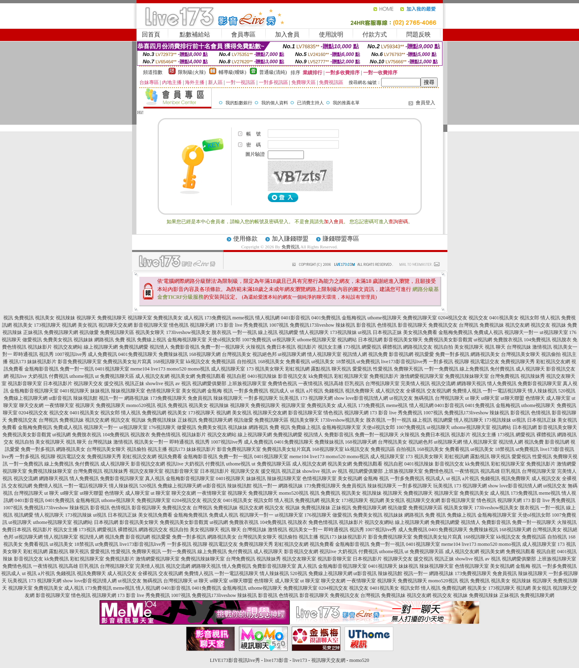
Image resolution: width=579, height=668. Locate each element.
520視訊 (566, 391)
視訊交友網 (517, 325)
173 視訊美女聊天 (265, 369)
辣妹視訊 (345, 325)
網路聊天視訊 (471, 383)
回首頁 (151, 34)
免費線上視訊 (151, 340)
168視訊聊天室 (168, 361)
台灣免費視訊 (504, 376)
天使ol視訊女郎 (224, 340)
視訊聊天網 (202, 325)
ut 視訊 (297, 391)
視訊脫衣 (561, 340)
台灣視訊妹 (519, 347)
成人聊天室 (558, 398)
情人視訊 (550, 318)
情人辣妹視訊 (542, 391)
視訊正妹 (134, 383)
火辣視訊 (255, 347)
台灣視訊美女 (236, 354)
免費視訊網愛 (133, 347)
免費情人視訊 (466, 391)
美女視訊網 (194, 391)
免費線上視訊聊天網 (26, 398)
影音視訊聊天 (412, 325)
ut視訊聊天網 (292, 354)
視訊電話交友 (484, 361)
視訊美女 (44, 318)
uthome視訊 (81, 376)
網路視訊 (104, 340)
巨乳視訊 (354, 383)
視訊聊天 (86, 318)
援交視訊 (114, 383)
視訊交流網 (443, 383)
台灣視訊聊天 (449, 398)
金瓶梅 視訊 (220, 391)
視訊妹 (558, 325)
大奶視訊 (38, 376)
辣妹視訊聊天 (228, 398)
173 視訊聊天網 (316, 398)
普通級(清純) (273, 72)
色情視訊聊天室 (163, 391)
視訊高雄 (333, 383)
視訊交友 (478, 318)
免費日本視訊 (281, 347)
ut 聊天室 (161, 493)
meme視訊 (243, 318)
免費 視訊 (125, 340)
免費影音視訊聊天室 (540, 383)
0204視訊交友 (452, 318)
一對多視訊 (441, 361)
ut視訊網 (483, 340)
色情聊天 (535, 398)
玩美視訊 (289, 398)
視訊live (18, 376)
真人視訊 (155, 478)
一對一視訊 (244, 332)
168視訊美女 (271, 361)
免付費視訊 (502, 369)
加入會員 (287, 34)
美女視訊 (87, 325)
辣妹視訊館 (85, 398)
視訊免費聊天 (359, 391)
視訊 (8, 318)
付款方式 (374, 34)
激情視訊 (542, 347)
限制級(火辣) (192, 72)
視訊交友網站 (67, 347)
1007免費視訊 (256, 340)
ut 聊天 (472, 398)
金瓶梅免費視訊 (455, 332)
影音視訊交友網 (148, 464)
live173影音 (276, 660)
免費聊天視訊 (408, 369)
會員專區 (243, 34)
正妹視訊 (33, 332)
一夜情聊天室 (59, 405)
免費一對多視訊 (452, 354)
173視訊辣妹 (343, 332)
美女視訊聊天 (469, 347)
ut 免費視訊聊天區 (114, 376)
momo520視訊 (141, 405)
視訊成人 (279, 391)
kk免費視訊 (320, 376)
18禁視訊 (346, 361)
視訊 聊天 (495, 347)
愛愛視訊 (362, 369)
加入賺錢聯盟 (290, 238)
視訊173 (17, 361)
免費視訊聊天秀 (518, 361)
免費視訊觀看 (211, 376)
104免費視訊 (537, 340)
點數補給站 (195, 34)
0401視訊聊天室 (112, 369)
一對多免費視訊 (251, 391)
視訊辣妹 (65, 318)
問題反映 (418, 34)
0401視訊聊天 (74, 391)
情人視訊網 (267, 318)
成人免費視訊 (102, 354)
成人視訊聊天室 (228, 369)
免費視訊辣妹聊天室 (467, 376)
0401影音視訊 (295, 318)
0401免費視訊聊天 (137, 354)
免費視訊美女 (167, 318)
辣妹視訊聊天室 (128, 391)
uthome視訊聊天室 (316, 340)
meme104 (140, 369)
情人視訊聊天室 (324, 354)
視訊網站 (347, 340)
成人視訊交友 (390, 391)
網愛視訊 (371, 347)
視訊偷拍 (551, 354)
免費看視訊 (298, 361)
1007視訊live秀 (71, 354)
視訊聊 (461, 361)
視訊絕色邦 (264, 354)
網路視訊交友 (417, 347)
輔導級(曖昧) (232, 72)
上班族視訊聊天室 (247, 383)
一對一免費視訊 (441, 369)
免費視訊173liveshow (312, 325)
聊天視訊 (341, 369)
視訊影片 (307, 347)
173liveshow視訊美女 (188, 332)
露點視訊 (320, 369)
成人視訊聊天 (530, 369)
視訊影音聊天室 (25, 383)
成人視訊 (193, 318)
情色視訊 (179, 325)
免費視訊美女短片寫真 (127, 361)
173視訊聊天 (47, 325)
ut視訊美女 (322, 361)
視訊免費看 (170, 456)
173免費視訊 (217, 318)
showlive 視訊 (159, 383)
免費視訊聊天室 (420, 318)
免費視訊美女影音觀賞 (448, 340)
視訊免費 (378, 354)
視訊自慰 (236, 376)
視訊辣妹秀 (532, 376)
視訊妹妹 (83, 340)
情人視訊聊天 (314, 332)
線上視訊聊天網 (101, 347)
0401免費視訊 (325, 318)
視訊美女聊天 (150, 332)
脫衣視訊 (221, 332)
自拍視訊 (246, 361)
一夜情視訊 (310, 383)
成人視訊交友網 (152, 376)
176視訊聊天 (162, 427)
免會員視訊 (200, 398)
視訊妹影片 (40, 347)
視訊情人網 (355, 354)
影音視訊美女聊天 (403, 340)
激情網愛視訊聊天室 (422, 376)
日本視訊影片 (57, 383)
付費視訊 (58, 376)
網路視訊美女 (485, 354)
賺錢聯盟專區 (341, 238)
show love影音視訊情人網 (361, 398)
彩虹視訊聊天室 (351, 376)
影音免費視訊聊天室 (80, 361)
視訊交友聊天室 (146, 471)
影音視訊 (366, 325)
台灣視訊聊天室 (382, 383)
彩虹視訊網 (297, 369)
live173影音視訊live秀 (404, 361)
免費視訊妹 (491, 325)
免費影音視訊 (185, 347)
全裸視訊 (415, 391)
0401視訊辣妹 (262, 376)
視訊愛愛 (424, 354)
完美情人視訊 (415, 383)
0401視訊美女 (503, 318)
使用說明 (331, 34)
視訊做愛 (89, 332)
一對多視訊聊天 (261, 398)
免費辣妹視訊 (173, 354)
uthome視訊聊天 (384, 318)
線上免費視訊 (474, 369)
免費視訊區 (223, 361)
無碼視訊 (424, 398)
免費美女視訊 (57, 340)
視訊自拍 (443, 347)
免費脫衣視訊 (508, 340)
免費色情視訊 (165, 434)
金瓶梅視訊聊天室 (186, 340)
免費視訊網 (154, 413)
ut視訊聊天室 (554, 332)
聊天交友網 (31, 405)
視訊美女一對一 (151, 442)
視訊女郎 (529, 318)
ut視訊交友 (400, 398)
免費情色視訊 (282, 383)
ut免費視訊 (368, 361)
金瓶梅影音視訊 (41, 369)
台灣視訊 (468, 325)
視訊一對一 (111, 398)
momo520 (176, 369)
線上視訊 (268, 332)
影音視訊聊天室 (151, 325)
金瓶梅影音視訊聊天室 (34, 391)
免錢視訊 (334, 391)
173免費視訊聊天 (168, 398)
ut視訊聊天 (283, 340)
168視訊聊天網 (205, 354)
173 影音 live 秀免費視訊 (241, 325)
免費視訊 (290, 246)
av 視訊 (183, 383)
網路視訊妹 (136, 398)
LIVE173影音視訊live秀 (235, 660)
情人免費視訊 (501, 383)
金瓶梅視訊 (354, 318)
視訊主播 (157, 449)
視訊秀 (46, 354)
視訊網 (69, 325)
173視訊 (351, 347)
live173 (158, 369)
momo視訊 (199, 369)
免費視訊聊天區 (117, 332)
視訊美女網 (183, 376)
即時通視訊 (25, 354)
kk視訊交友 (198, 361)
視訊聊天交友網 (115, 325)
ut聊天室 (490, 398)
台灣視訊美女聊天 (520, 354)
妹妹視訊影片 (41, 361)
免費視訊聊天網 (61, 332)
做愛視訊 (32, 340)
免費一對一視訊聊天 (223, 347)
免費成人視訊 (488, 332)
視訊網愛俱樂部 (209, 383)
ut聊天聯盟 (512, 398)
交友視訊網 (439, 391)
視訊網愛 (288, 332)
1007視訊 (278, 325)
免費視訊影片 (384, 376)
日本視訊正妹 (387, 332)
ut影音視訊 (60, 398)
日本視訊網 (370, 340)
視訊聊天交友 (88, 383)
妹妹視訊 (100, 391)
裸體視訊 (392, 347)
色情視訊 (387, 325)
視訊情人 (159, 347)
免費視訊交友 (443, 325)
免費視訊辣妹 (161, 420)
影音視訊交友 (292, 376)
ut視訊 (364, 332)
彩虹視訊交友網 (553, 361)
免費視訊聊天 (111, 318)
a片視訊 (314, 391)
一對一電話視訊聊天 (505, 391)
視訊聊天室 (140, 318)
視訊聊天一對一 (521, 332)
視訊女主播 (330, 347)
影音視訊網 (401, 354)
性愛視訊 (383, 369)
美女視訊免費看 (420, 332)
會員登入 (425, 103)
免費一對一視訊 (77, 369)
